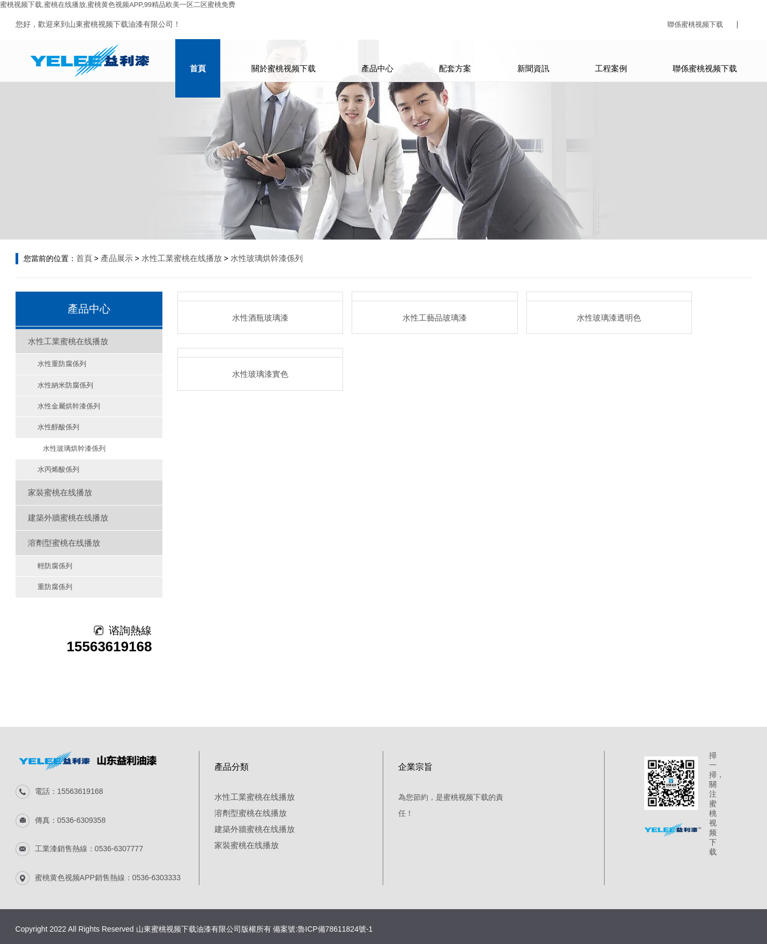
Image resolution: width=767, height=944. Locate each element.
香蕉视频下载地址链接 (493, 938)
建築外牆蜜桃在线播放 (63, 501)
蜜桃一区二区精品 (107, 938)
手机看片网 (592, 938)
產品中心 (376, 60)
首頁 (192, 60)
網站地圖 (15, 938)
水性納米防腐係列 (57, 379)
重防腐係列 (48, 564)
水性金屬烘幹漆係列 (61, 399)
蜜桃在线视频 (52, 938)
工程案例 (616, 60)
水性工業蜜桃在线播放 (175, 257)
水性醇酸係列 (51, 418)
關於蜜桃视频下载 (280, 60)
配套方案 (456, 60)
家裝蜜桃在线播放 (56, 479)
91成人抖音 (552, 938)
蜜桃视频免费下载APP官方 (184, 938)
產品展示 (115, 257)
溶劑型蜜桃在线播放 (60, 523)
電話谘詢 (15, 929)
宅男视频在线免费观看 (269, 938)
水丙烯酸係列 (51, 458)
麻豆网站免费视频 (424, 938)
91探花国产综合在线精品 (350, 938)
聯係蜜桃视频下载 (693, 24)
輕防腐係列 (48, 544)
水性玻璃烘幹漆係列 (255, 257)
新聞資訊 (536, 60)
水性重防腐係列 (54, 359)
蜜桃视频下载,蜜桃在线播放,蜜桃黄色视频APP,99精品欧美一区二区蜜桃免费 (127, 4)
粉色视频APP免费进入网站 (658, 938)
